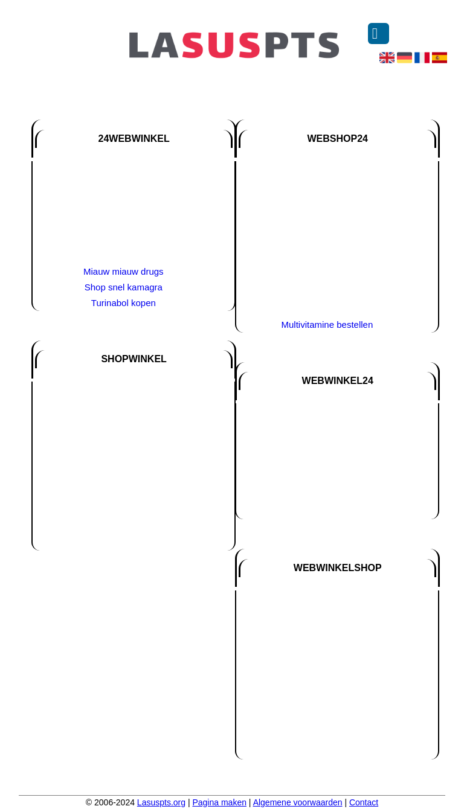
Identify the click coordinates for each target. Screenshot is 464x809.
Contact (363, 802)
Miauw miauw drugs (123, 271)
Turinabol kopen (123, 303)
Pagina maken (219, 802)
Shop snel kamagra (124, 287)
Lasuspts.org (161, 802)
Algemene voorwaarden (298, 802)
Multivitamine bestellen (327, 324)
